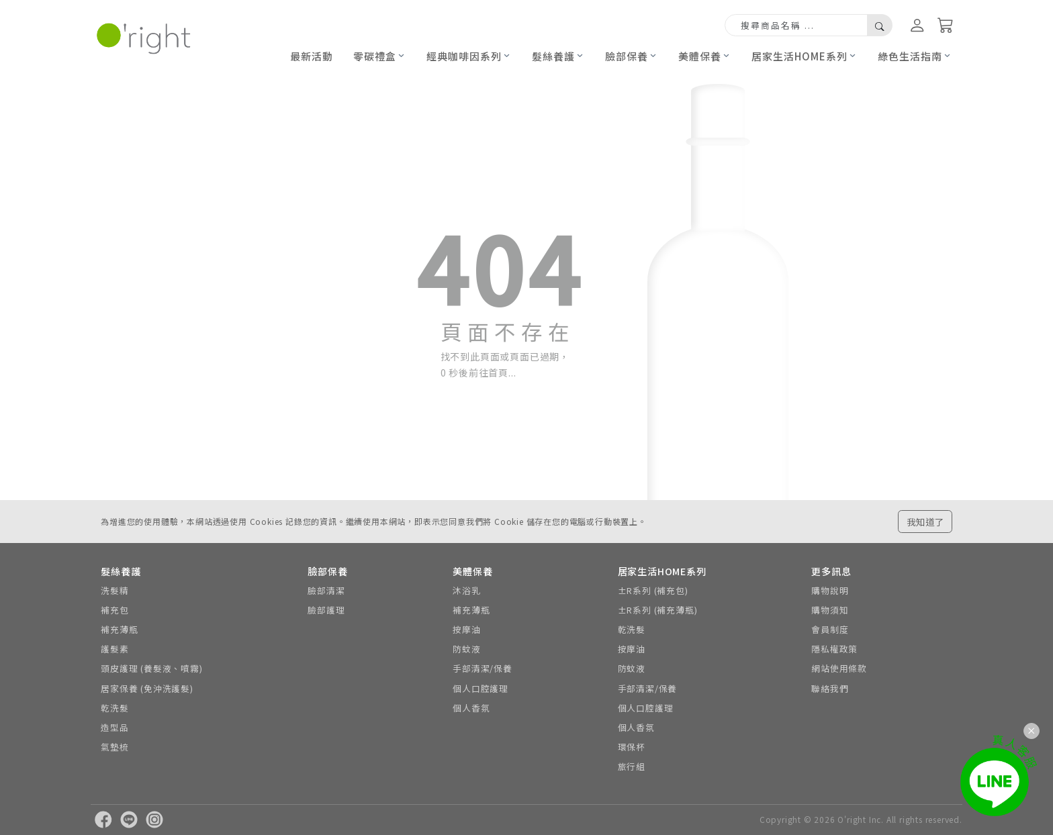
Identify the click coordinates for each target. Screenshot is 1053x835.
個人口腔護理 (480, 688)
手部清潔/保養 (482, 668)
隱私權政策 (834, 648)
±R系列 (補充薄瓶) (658, 609)
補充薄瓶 (119, 629)
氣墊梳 (114, 746)
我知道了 (925, 521)
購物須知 (829, 609)
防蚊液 (466, 648)
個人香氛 (471, 707)
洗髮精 (114, 590)
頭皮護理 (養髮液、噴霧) (151, 668)
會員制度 (829, 629)
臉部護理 (326, 609)
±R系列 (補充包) (653, 590)
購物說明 (829, 590)
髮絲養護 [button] (553, 56)
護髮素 (114, 648)
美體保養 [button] (699, 56)
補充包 (114, 609)
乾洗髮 (114, 707)
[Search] (796, 25)
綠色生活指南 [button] (910, 56)
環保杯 (631, 746)
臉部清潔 (326, 590)
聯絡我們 (829, 688)
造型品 (114, 727)
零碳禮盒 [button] (374, 56)
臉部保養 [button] (626, 56)
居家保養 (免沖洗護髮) (147, 688)
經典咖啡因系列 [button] (464, 56)
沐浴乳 (466, 590)
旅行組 (631, 766)
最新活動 (311, 56)
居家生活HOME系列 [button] (799, 56)
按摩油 (466, 629)
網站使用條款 (839, 668)
